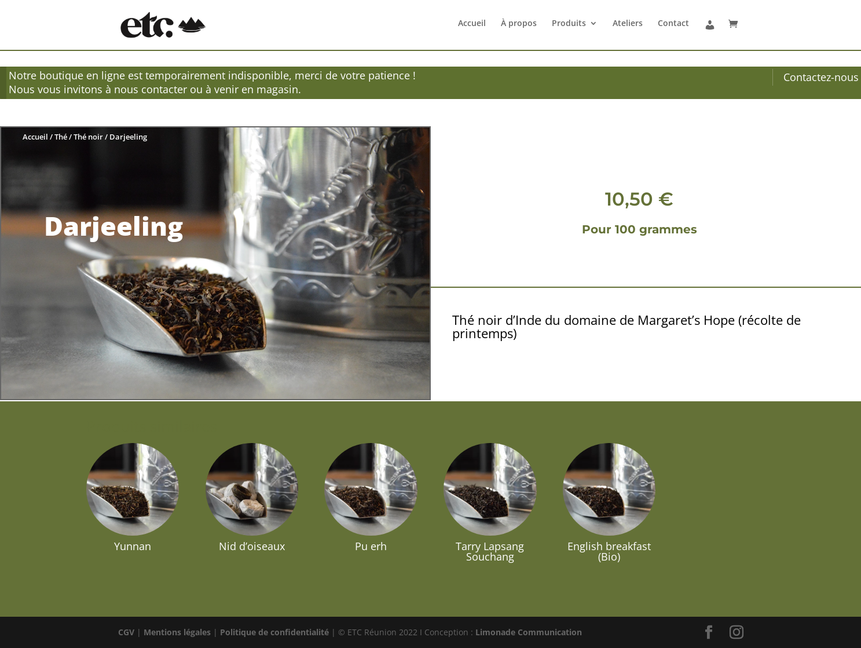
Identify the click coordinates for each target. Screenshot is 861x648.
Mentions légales (177, 632)
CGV (126, 632)
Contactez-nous (821, 77)
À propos (519, 23)
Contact (673, 23)
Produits (569, 23)
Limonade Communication (528, 632)
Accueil (472, 23)
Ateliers (628, 23)
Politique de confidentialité (274, 632)
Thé (60, 136)
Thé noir (88, 136)
